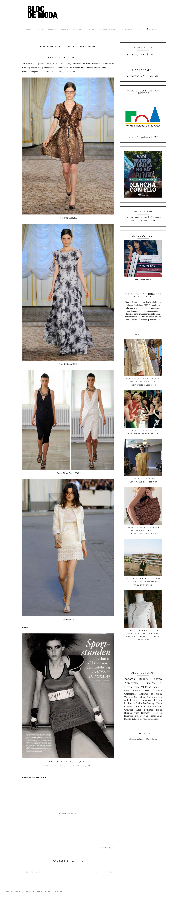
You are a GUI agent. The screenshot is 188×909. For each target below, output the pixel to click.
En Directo (128, 29)
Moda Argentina (148, 697)
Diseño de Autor (153, 687)
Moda (29, 29)
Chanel (25, 67)
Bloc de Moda (13, 891)
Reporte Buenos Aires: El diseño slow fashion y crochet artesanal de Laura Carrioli (143, 530)
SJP (143, 687)
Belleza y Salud (109, 29)
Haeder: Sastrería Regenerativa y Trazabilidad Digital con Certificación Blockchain (143, 382)
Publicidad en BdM (54, 891)
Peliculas (157, 706)
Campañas (145, 700)
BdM (140, 29)
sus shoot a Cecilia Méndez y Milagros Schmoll (79, 766)
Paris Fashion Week (137, 690)
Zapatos (91, 29)
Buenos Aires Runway (136, 712)
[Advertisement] (143, 769)
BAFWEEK (154, 683)
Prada (159, 709)
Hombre (65, 29)
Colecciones (130, 693)
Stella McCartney (145, 703)
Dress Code (132, 687)
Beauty (143, 679)
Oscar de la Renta (77, 67)
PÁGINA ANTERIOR (31, 872)
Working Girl (131, 697)
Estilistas (148, 709)
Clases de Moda (34, 891)
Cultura (52, 29)
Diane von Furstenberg (96, 67)
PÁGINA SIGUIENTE (104, 872)
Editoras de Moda (150, 693)
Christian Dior (132, 709)
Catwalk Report (142, 706)
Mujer (40, 29)
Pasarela (78, 29)
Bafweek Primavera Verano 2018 (147, 719)
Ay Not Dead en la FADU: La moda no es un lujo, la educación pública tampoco (143, 582)
